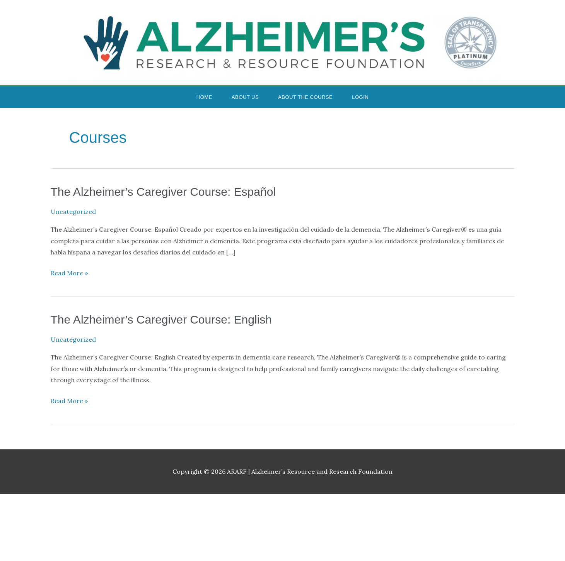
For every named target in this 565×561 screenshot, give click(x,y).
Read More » (69, 272)
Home (204, 97)
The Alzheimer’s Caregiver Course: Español (163, 191)
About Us (245, 97)
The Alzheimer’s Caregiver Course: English (161, 319)
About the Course (305, 97)
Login (360, 97)
